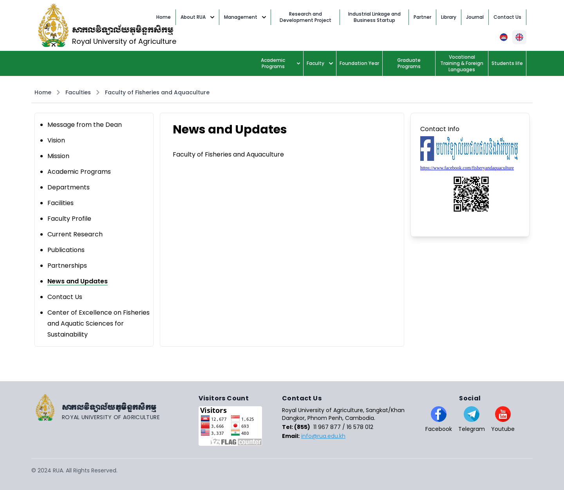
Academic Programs (280, 63)
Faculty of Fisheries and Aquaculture (157, 92)
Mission (58, 155)
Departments (68, 187)
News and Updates (77, 281)
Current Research (75, 234)
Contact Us (64, 296)
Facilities (60, 202)
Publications (66, 249)
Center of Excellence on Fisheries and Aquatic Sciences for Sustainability (98, 323)
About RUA (197, 17)
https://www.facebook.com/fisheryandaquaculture (467, 168)
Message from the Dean (84, 124)
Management (245, 17)
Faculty (320, 63)
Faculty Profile (69, 218)
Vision (56, 140)
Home (42, 92)
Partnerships (67, 265)
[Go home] (115, 407)
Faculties (78, 92)
